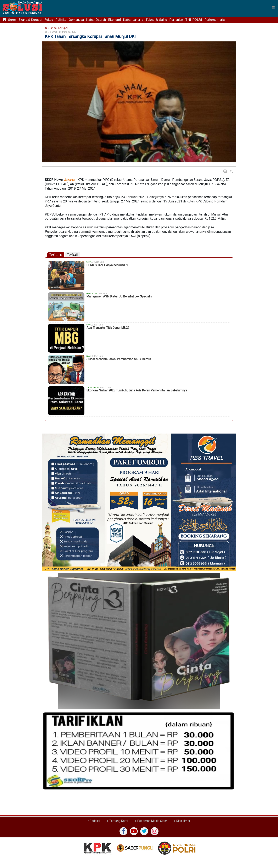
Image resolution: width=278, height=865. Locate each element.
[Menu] (273, 7)
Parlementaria (215, 20)
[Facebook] (123, 831)
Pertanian (176, 20)
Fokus (48, 20)
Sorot (12, 20)
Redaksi (94, 821)
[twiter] (144, 831)
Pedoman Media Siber (151, 821)
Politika (60, 20)
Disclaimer (182, 821)
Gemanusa (76, 20)
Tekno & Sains (156, 20)
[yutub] (134, 831)
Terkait (72, 255)
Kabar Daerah (96, 20)
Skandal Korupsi (30, 20)
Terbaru (55, 255)
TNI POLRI (193, 20)
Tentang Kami (117, 821)
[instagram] (154, 831)
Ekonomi (114, 20)
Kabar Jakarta (133, 20)
